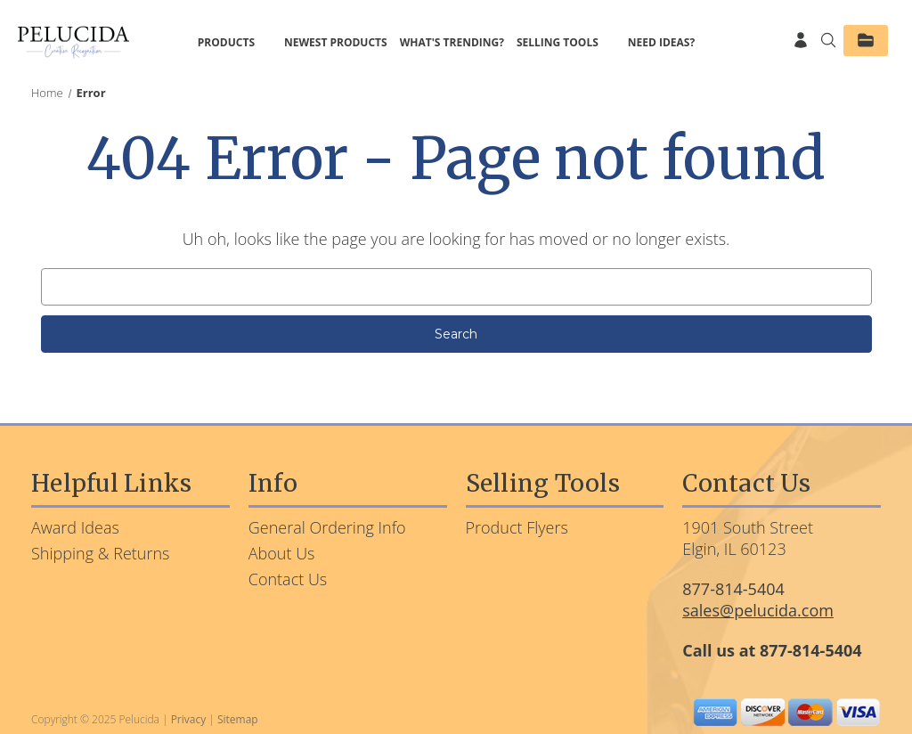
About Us (281, 553)
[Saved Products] (865, 40)
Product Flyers (517, 527)
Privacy (189, 719)
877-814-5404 (733, 588)
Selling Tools (566, 42)
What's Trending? (452, 42)
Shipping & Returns (100, 553)
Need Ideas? (661, 42)
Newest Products (335, 42)
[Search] (823, 42)
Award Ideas (75, 527)
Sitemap (237, 719)
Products (235, 42)
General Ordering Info (327, 527)
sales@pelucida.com (758, 610)
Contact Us (288, 579)
